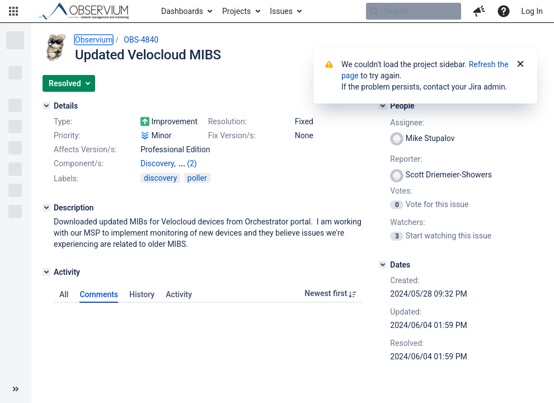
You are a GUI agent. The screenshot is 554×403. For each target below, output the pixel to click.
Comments (98, 294)
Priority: (67, 135)
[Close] (520, 64)
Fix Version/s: (232, 135)
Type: (63, 121)
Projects (236, 11)
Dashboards (182, 11)
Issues (281, 11)
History (141, 294)
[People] (383, 106)
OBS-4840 (141, 39)
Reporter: (406, 158)
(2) (192, 163)
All (63, 294)
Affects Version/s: (85, 149)
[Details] (46, 106)
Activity (179, 294)
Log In (532, 11)
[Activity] (46, 272)
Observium (93, 39)
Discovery (157, 163)
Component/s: (79, 163)
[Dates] (383, 265)
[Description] (46, 208)
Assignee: (407, 122)
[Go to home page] (88, 11)
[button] (13, 11)
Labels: (66, 178)
